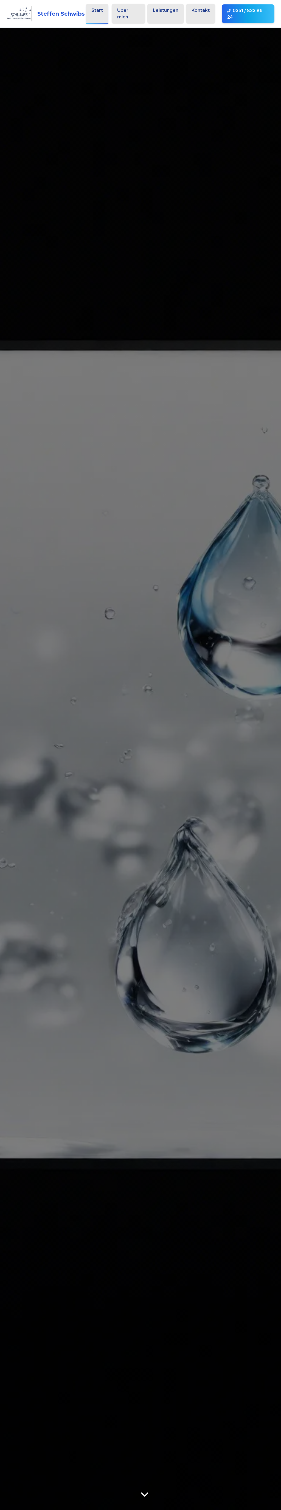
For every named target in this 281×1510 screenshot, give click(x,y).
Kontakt (201, 10)
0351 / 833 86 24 (245, 14)
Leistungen (165, 10)
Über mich (122, 13)
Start (97, 10)
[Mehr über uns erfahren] (144, 1494)
